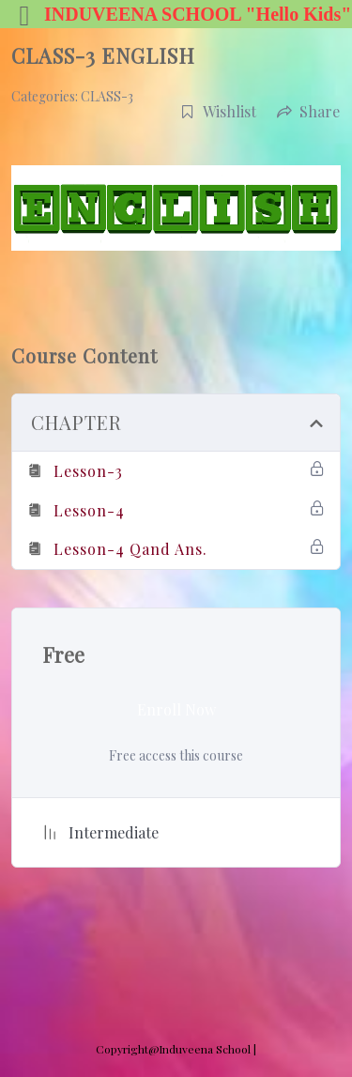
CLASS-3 (107, 96)
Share (308, 111)
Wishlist (218, 111)
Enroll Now (176, 709)
